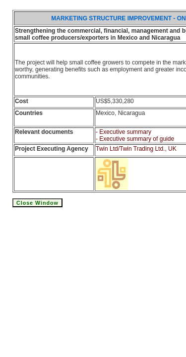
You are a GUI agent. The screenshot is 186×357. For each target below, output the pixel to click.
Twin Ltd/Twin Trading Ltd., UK (136, 148)
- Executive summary (123, 131)
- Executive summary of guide (135, 138)
